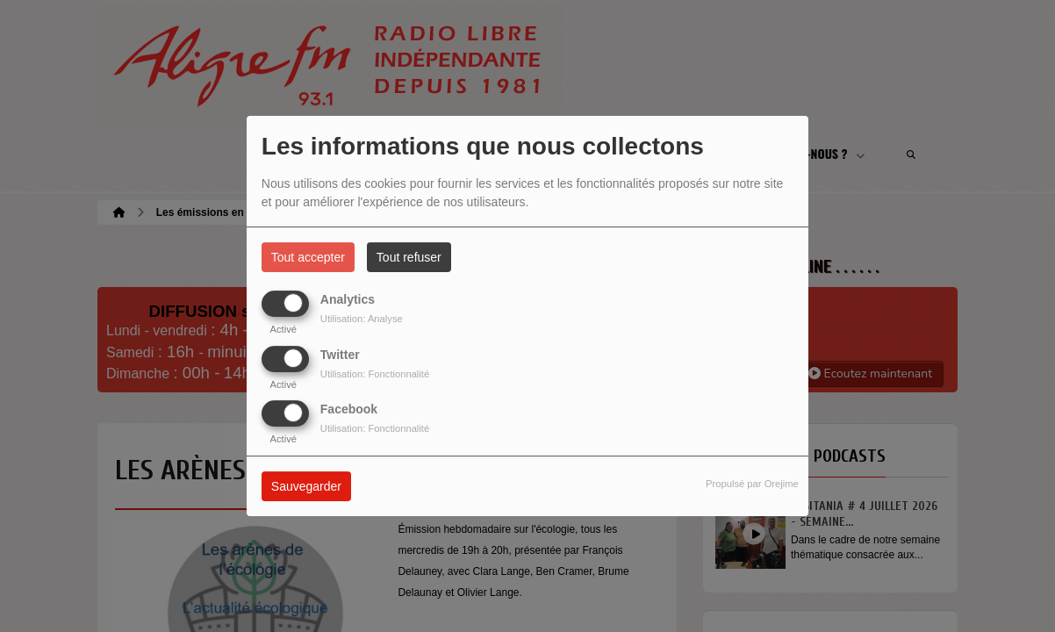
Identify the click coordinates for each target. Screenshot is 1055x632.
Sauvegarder (306, 486)
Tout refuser (409, 257)
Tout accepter (308, 257)
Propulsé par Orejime (752, 483)
